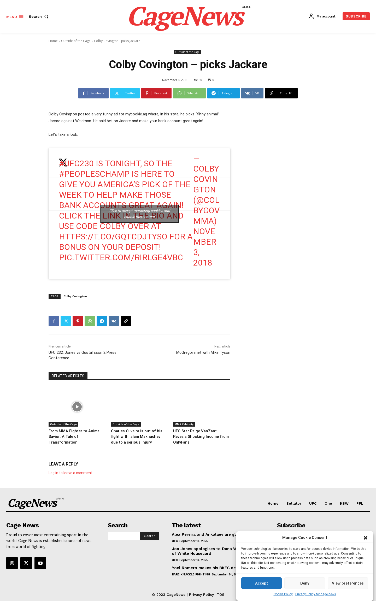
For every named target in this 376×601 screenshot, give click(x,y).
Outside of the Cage (76, 41)
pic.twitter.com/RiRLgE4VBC (121, 257)
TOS (220, 593)
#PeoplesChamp (94, 174)
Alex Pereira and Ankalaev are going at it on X (217, 533)
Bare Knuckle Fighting (191, 573)
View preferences (348, 583)
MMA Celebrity (184, 424)
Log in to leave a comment (70, 472)
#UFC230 (76, 163)
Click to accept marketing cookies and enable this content (139, 214)
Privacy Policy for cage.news (315, 594)
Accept (261, 583)
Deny (304, 583)
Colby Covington (75, 296)
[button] (365, 537)
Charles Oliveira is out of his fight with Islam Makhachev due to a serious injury (136, 436)
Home (53, 41)
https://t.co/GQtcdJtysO (113, 236)
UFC (175, 540)
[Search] (149, 535)
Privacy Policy (201, 593)
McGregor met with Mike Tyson (203, 352)
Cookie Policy (283, 594)
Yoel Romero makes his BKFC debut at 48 (213, 566)
